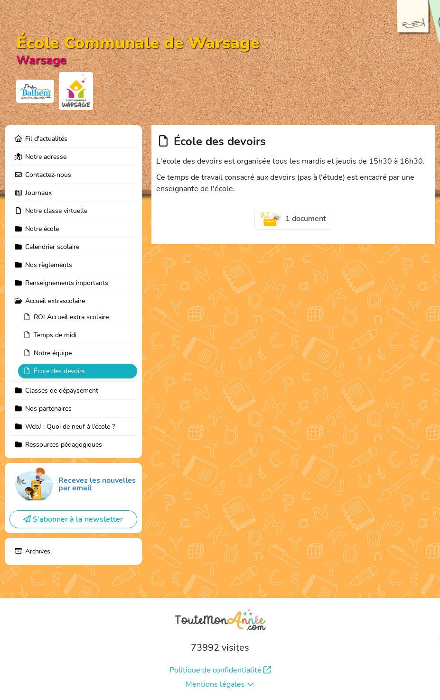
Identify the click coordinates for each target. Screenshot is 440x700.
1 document (293, 219)
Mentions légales (220, 684)
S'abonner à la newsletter (73, 519)
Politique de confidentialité (220, 670)
